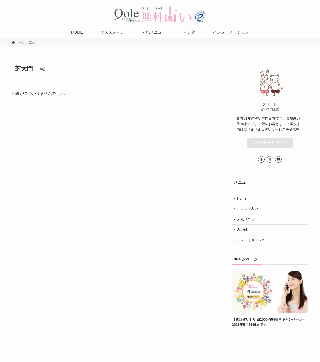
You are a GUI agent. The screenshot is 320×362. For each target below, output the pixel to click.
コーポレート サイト (270, 143)
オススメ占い (247, 209)
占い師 (242, 230)
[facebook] (261, 159)
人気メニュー (247, 219)
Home (241, 198)
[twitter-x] (270, 159)
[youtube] (278, 159)
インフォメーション (253, 240)
